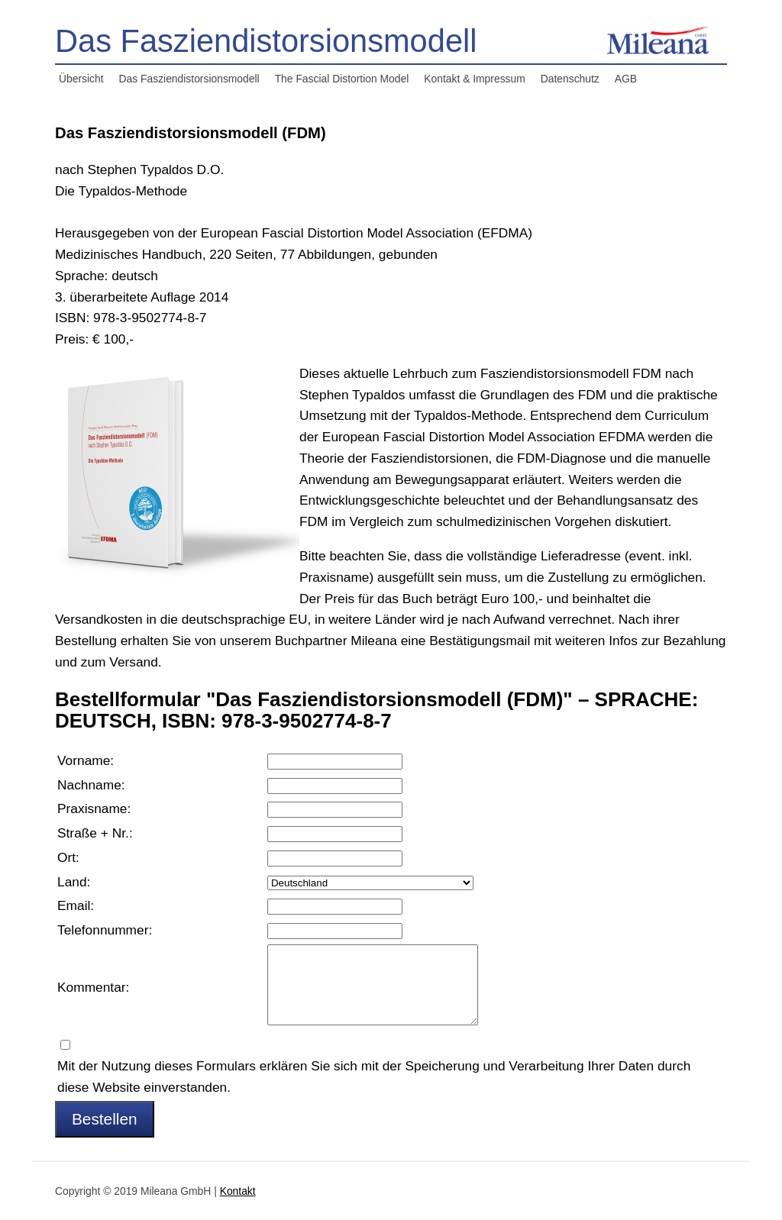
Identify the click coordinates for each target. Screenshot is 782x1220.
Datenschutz (570, 79)
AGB (626, 79)
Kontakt (238, 1191)
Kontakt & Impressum (474, 79)
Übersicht (81, 79)
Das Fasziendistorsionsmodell (189, 79)
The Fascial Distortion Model (342, 79)
